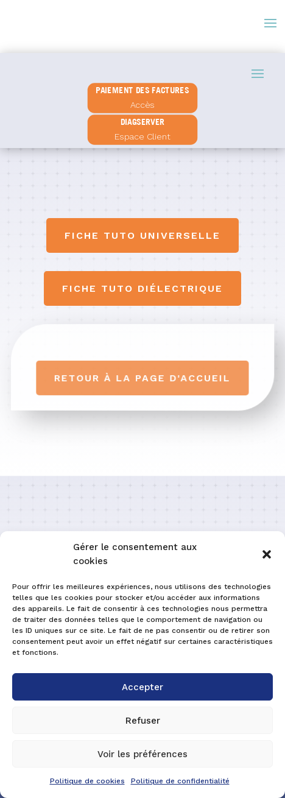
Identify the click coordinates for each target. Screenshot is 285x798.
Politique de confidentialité (180, 781)
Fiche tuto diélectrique (142, 288)
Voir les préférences (142, 754)
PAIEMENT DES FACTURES (142, 90)
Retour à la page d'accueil (143, 378)
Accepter (142, 687)
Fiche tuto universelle (142, 235)
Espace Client (142, 136)
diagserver (142, 121)
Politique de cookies (87, 781)
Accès (142, 105)
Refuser (142, 720)
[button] (267, 554)
